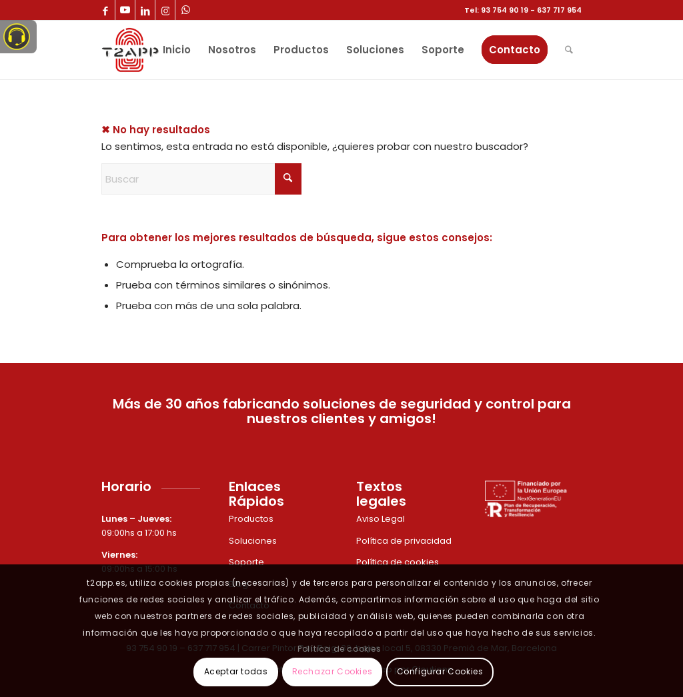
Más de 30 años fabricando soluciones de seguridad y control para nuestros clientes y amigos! (342, 411)
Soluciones (253, 540)
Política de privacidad (405, 540)
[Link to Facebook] (105, 10)
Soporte (247, 562)
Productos (252, 518)
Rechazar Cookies (332, 671)
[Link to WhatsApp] (185, 10)
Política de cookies (398, 562)
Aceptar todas (236, 671)
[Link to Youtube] (125, 10)
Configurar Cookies (440, 671)
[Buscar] (569, 50)
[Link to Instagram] (165, 10)
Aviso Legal (381, 518)
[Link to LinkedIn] (145, 10)
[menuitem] (176, 50)
